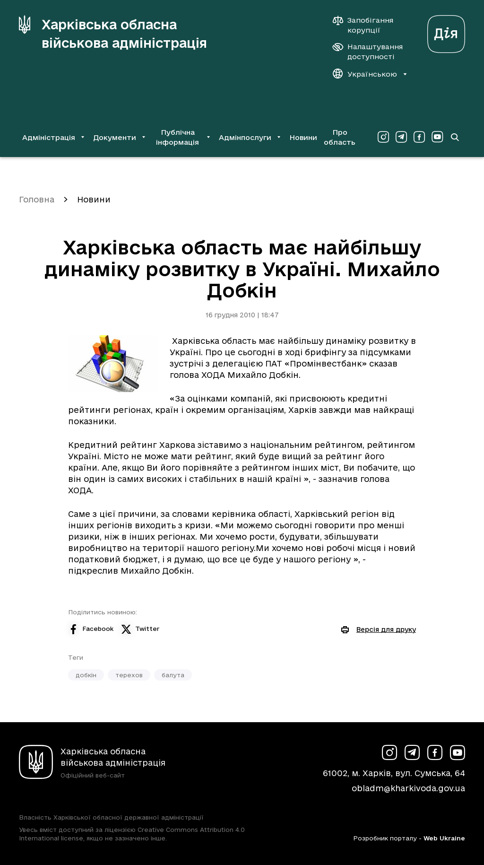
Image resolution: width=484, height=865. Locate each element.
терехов (129, 675)
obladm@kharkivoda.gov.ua (408, 788)
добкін (86, 675)
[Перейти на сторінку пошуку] (454, 137)
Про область (339, 137)
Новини (303, 137)
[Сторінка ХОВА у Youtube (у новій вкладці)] (437, 137)
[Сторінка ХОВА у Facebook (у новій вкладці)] (419, 137)
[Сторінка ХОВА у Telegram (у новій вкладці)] (401, 137)
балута (173, 675)
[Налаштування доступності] (367, 51)
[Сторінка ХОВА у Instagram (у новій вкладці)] (383, 137)
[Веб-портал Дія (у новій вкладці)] (446, 31)
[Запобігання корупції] (367, 25)
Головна (36, 199)
